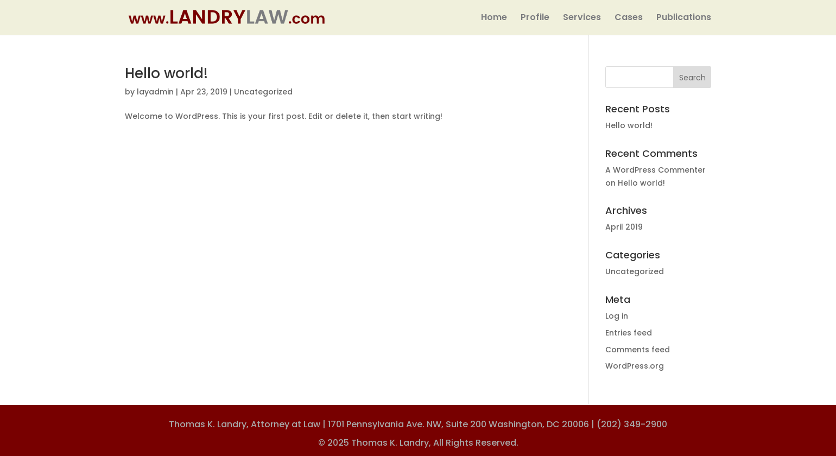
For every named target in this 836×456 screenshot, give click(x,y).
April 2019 (624, 226)
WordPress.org (634, 365)
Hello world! (166, 73)
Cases (629, 18)
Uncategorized (263, 91)
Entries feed (628, 332)
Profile (535, 18)
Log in (616, 316)
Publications (683, 18)
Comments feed (637, 349)
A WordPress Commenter (655, 169)
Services (582, 18)
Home (494, 18)
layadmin (155, 91)
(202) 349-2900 (632, 424)
